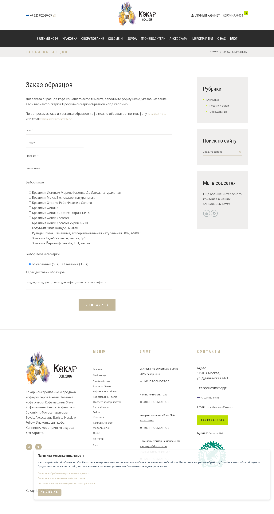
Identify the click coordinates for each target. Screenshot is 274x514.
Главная (212, 52)
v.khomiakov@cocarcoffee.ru (60, 119)
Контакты (100, 450)
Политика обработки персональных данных (215, 481)
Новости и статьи (222, 105)
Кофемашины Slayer (108, 403)
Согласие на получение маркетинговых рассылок (219, 493)
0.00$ (239, 15)
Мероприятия (202, 39)
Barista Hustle (103, 418)
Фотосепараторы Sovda (110, 413)
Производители (153, 39)
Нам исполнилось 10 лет (158, 406)
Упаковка (69, 39)
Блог (233, 39)
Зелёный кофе (47, 39)
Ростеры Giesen (104, 397)
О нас (221, 39)
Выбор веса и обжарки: (43, 263)
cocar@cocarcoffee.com (222, 418)
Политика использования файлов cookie (213, 487)
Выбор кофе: (35, 191)
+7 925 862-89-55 (41, 15)
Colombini (115, 39)
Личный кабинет (207, 15)
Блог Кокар (214, 99)
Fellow (97, 423)
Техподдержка (220, 432)
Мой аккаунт (102, 386)
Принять (202, 503)
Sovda (132, 39)
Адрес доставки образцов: (45, 281)
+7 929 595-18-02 (160, 114)
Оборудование (92, 39)
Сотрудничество (105, 434)
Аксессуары (179, 39)
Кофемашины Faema (108, 408)
